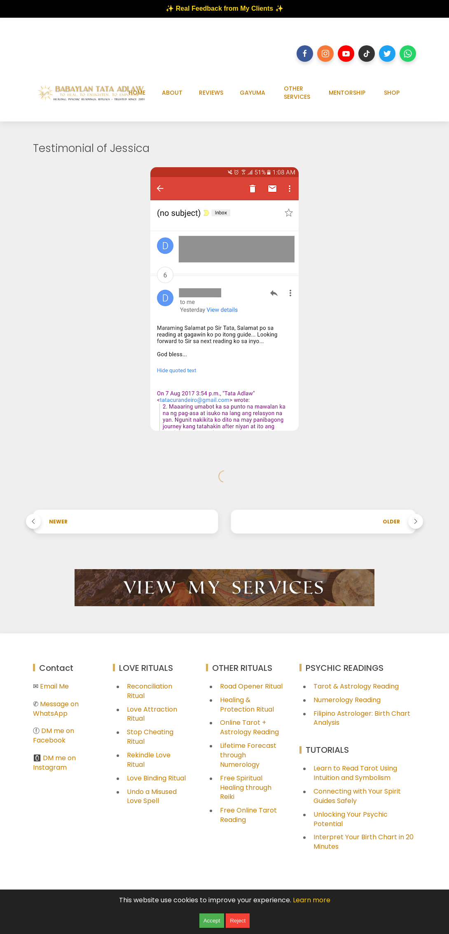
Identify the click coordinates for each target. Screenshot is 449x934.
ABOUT (172, 93)
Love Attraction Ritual (152, 714)
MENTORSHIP (347, 93)
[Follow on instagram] (325, 53)
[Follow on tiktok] (366, 53)
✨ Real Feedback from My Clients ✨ (224, 8)
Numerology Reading (347, 700)
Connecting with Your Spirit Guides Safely (357, 796)
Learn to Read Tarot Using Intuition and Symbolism (355, 773)
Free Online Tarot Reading (248, 815)
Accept (211, 921)
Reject (238, 921)
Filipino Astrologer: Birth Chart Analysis (361, 718)
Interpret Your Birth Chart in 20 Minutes (363, 841)
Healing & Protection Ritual (247, 704)
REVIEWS (211, 93)
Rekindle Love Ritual (149, 759)
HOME (137, 93)
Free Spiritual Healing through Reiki (245, 787)
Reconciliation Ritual (149, 691)
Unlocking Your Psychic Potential (350, 819)
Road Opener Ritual (251, 686)
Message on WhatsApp (56, 708)
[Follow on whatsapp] (408, 53)
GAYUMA (252, 93)
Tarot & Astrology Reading (356, 686)
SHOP (392, 93)
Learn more (311, 900)
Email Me (54, 686)
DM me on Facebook (53, 735)
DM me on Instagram (54, 762)
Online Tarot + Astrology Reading (249, 727)
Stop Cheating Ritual (150, 736)
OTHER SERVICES (297, 92)
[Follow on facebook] (305, 53)
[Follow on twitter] (387, 53)
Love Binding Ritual (156, 778)
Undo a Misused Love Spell (152, 796)
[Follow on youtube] (346, 53)
